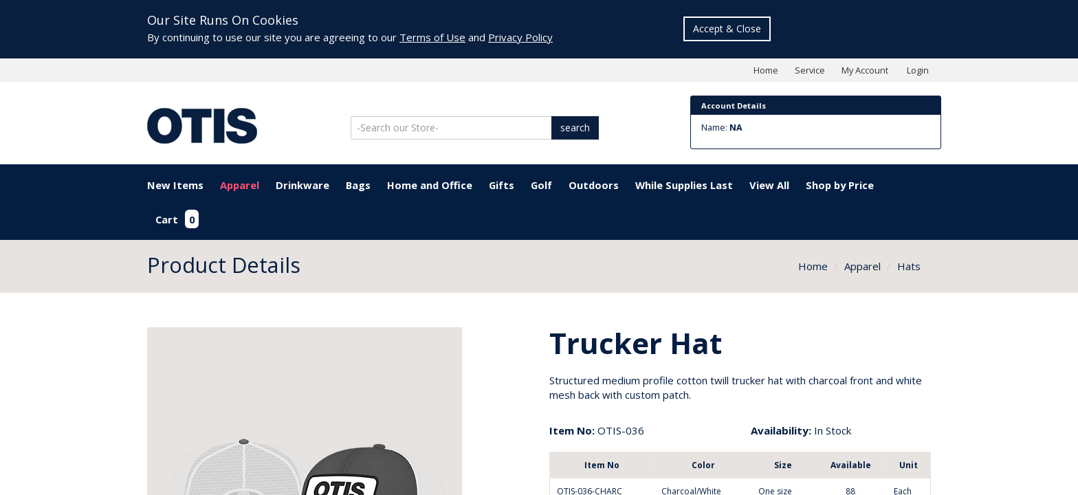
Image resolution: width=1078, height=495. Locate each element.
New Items (175, 185)
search (575, 127)
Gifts (501, 185)
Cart (177, 219)
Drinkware (302, 185)
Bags (358, 185)
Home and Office (429, 185)
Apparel (239, 185)
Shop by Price (840, 185)
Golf (541, 185)
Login (918, 70)
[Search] (452, 128)
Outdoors (594, 185)
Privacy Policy (520, 37)
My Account (865, 70)
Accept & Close (727, 28)
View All (769, 185)
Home (766, 70)
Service (810, 70)
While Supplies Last (684, 185)
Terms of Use (432, 37)
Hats (909, 266)
